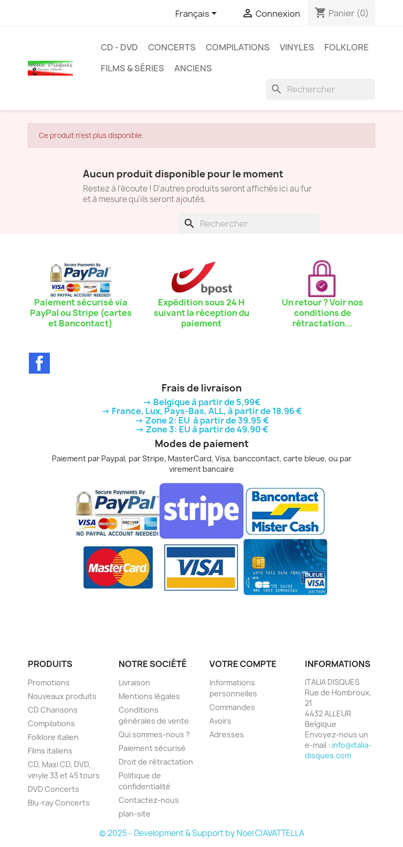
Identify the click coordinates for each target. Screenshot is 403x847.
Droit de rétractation (156, 762)
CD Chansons (53, 710)
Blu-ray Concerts (59, 803)
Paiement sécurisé (152, 748)
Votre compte (243, 664)
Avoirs (220, 721)
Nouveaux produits (62, 696)
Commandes (232, 707)
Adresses (226, 734)
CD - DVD (119, 47)
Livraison (134, 682)
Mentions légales (149, 696)
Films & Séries (132, 68)
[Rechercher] (320, 89)
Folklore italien (53, 737)
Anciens (193, 68)
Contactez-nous (149, 800)
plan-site (135, 814)
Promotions (49, 682)
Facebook (39, 363)
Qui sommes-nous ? (154, 734)
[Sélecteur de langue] (197, 14)
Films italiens (50, 751)
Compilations (238, 47)
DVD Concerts (53, 789)
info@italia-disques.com (338, 750)
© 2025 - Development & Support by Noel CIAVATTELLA (201, 833)
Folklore (346, 47)
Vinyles (297, 47)
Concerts (172, 47)
